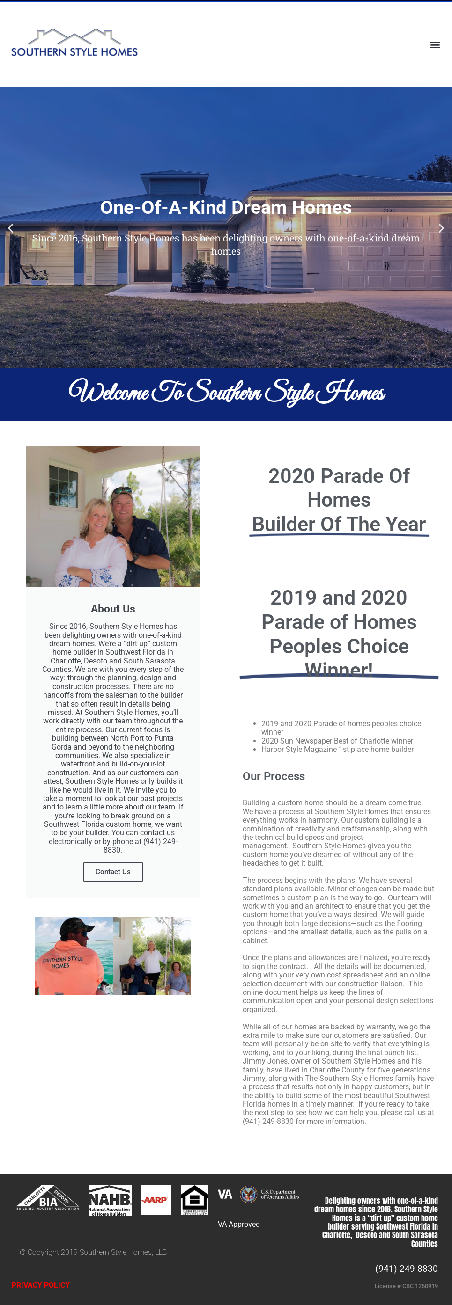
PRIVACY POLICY (41, 1285)
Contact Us (113, 872)
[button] (435, 44)
